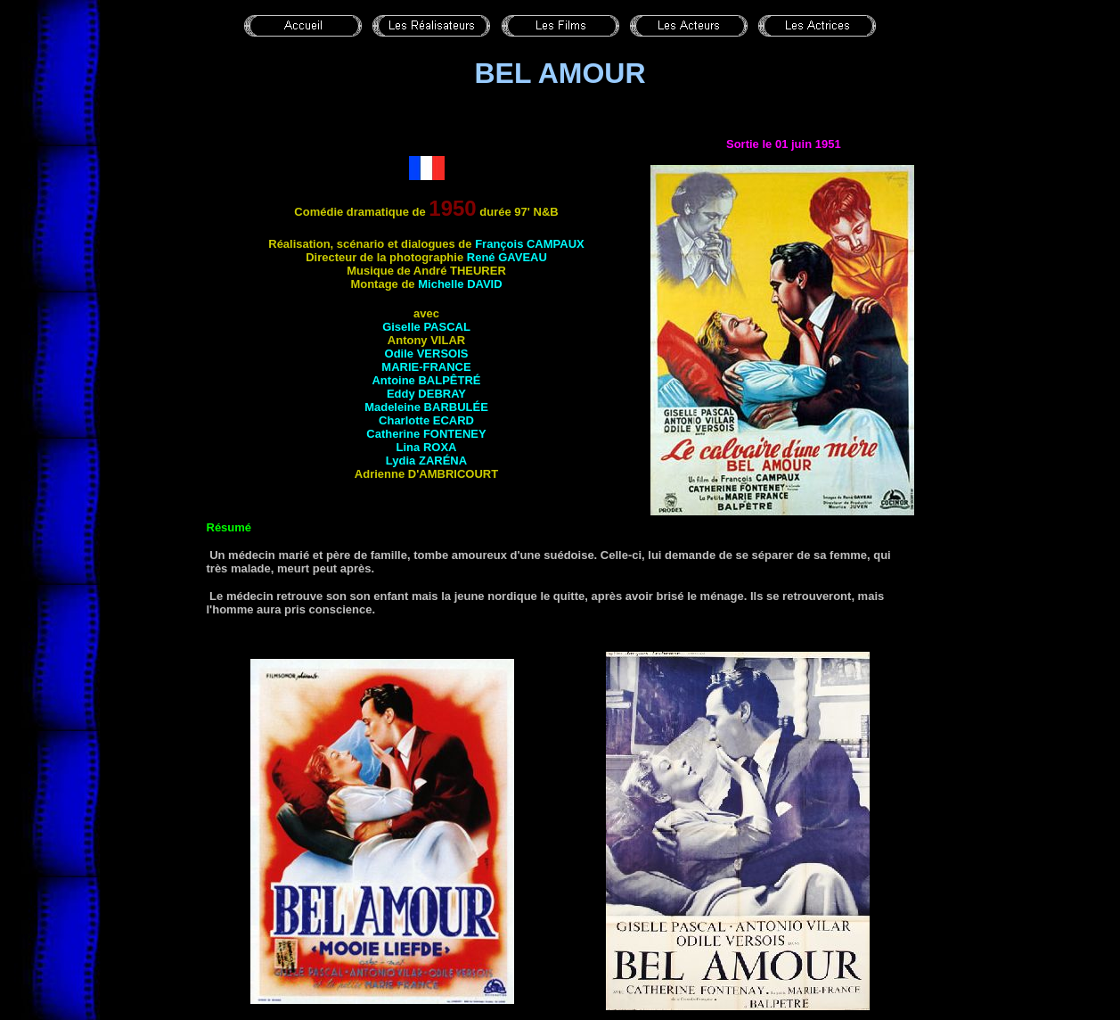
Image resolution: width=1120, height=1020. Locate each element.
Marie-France (425, 367)
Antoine (426, 380)
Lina (426, 447)
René (507, 257)
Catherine (426, 433)
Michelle (460, 284)
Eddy (426, 393)
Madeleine (426, 407)
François (530, 244)
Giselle (426, 326)
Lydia (426, 460)
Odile (427, 353)
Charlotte (426, 420)
